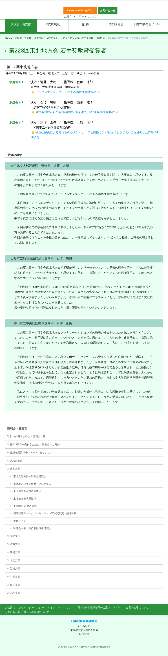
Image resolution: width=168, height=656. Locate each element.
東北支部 (15, 468)
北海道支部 (16, 460)
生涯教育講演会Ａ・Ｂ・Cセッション (31, 452)
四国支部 (15, 584)
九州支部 (15, 592)
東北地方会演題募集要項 (27, 491)
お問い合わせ (12, 612)
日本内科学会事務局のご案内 (94, 607)
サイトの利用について (36, 612)
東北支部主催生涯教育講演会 (29, 476)
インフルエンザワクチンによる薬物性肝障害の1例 (68, 92)
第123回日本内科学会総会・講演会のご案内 (35, 444)
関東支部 (15, 536)
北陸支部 (15, 560)
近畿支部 (15, 568)
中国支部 (15, 576)
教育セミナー (20, 521)
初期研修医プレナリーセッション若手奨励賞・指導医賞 (44, 513)
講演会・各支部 (17, 428)
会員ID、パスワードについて (80, 16)
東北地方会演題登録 (24, 498)
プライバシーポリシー (31, 607)
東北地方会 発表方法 (25, 505)
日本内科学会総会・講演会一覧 (27, 436)
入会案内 (10, 607)
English (118, 607)
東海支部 (15, 552)
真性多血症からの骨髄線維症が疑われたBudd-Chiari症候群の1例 (77, 112)
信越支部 (15, 544)
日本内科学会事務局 (84, 621)
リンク (70, 607)
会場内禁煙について (137, 607)
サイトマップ (55, 607)
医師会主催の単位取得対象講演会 (32, 528)
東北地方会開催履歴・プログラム (32, 483)
